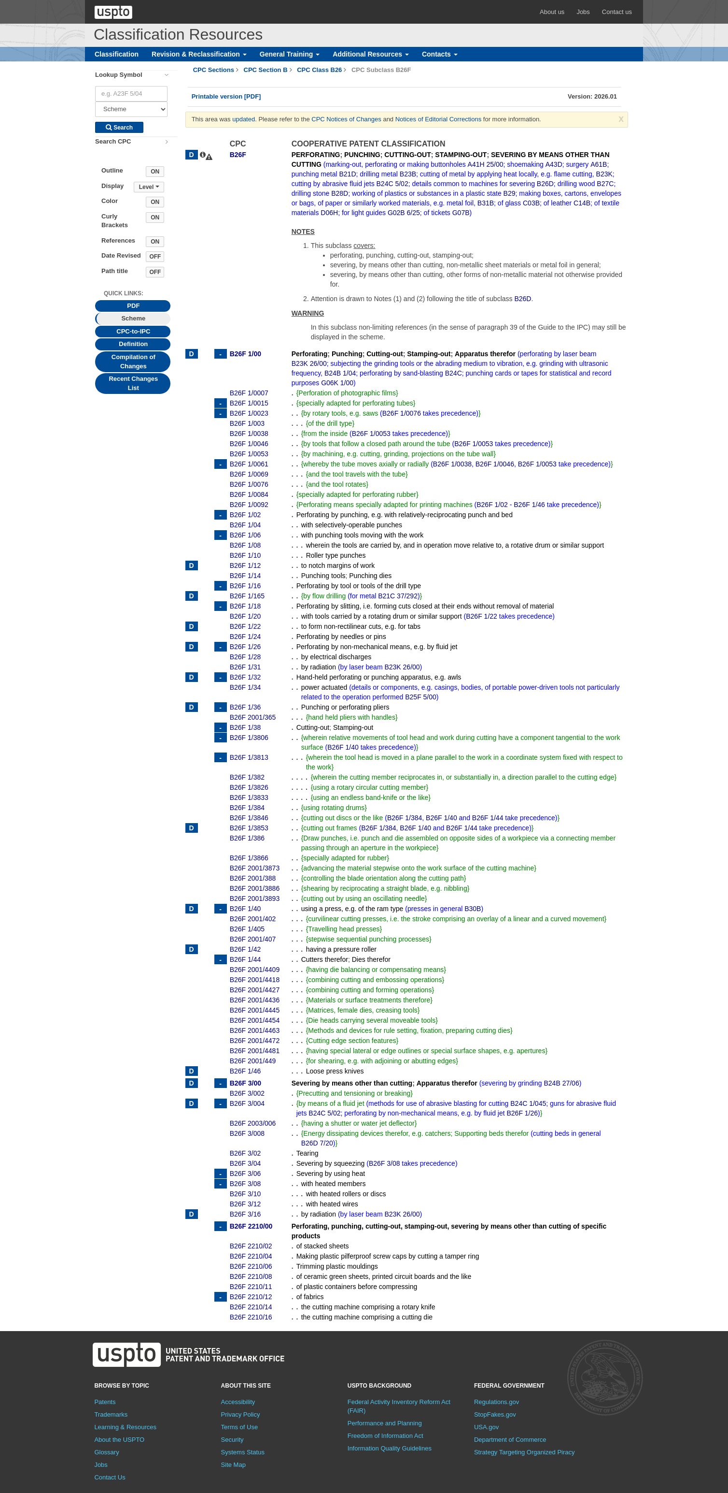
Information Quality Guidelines (390, 1448)
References (118, 240)
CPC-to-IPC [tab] (133, 331)
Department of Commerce (510, 1439)
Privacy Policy (240, 1414)
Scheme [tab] (133, 318)
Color (109, 200)
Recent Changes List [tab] (133, 383)
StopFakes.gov (495, 1414)
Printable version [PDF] (226, 96)
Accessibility (238, 1402)
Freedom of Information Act (385, 1435)
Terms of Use (239, 1427)
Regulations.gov (496, 1402)
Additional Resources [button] (371, 54)
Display (112, 185)
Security (232, 1439)
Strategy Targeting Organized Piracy (524, 1452)
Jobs (582, 11)
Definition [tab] (133, 344)
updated (243, 119)
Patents (104, 1402)
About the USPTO (119, 1439)
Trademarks (110, 1414)
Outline (112, 170)
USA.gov (486, 1427)
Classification (117, 54)
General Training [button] (290, 54)
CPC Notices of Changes (346, 119)
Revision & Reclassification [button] (199, 54)
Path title (114, 271)
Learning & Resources (125, 1427)
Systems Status (243, 1452)
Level (149, 187)
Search (119, 127)
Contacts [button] (440, 54)
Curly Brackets (114, 221)
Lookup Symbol (118, 74)
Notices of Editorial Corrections (438, 119)
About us (552, 11)
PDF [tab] (133, 305)
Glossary (106, 1452)
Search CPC (113, 141)
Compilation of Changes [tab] (133, 361)
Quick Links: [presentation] (123, 293)
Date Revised (121, 255)
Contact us (617, 11)
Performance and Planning (385, 1423)
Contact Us (109, 1477)
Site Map (233, 1464)
